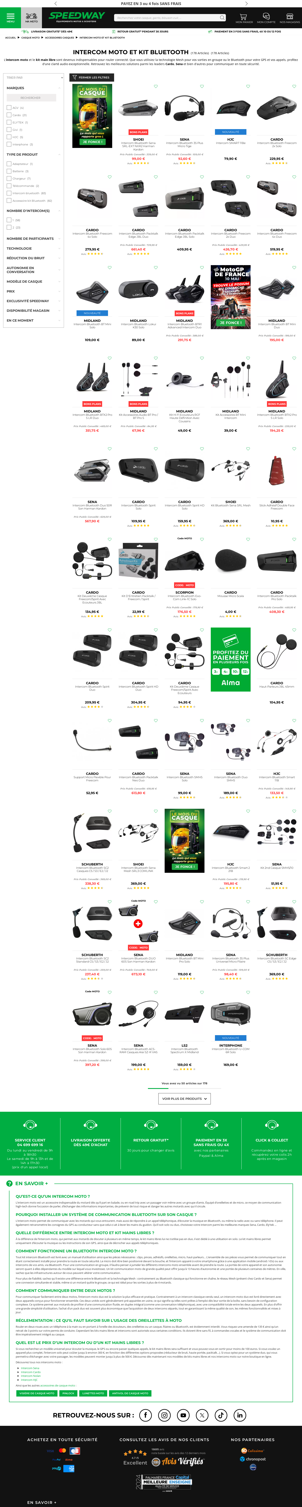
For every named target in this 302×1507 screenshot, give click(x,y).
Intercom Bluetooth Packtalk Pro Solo (277, 598)
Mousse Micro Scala (230, 596)
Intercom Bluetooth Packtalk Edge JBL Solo (184, 236)
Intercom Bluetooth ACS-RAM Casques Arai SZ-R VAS (139, 1051)
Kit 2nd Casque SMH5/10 (276, 868)
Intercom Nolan (31, 1377)
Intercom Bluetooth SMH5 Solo (184, 780)
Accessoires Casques (59, 37)
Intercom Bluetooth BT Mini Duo (277, 326)
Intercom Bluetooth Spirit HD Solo (184, 508)
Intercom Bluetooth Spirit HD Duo (138, 689)
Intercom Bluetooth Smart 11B (277, 780)
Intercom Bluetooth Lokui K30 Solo (138, 326)
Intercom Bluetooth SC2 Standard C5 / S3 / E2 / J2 (92, 961)
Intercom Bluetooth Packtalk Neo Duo (138, 780)
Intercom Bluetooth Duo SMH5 (230, 780)
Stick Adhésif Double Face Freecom (276, 508)
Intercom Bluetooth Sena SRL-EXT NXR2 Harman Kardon (138, 147)
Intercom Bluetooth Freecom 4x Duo (277, 236)
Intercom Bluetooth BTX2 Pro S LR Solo (277, 417)
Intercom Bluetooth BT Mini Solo (92, 326)
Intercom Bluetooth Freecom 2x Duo (231, 236)
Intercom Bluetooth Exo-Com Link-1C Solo (184, 598)
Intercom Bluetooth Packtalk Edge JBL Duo (138, 236)
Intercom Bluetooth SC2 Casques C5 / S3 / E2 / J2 (92, 870)
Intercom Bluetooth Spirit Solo (138, 508)
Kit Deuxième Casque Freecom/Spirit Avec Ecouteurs (184, 691)
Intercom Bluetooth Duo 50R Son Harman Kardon (92, 508)
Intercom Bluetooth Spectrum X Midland (185, 1051)
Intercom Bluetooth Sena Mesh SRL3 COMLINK (138, 870)
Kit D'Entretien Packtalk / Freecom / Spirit (138, 598)
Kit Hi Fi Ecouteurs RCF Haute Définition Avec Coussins (184, 419)
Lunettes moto (93, 1394)
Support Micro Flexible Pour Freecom (92, 780)
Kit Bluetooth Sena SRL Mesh (231, 506)
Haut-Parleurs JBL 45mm (276, 687)
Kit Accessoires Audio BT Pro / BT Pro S (138, 417)
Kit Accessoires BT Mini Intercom (231, 417)
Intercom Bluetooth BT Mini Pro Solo (184, 961)
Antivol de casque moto (130, 1394)
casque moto (30, 37)
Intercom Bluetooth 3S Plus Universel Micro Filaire (230, 961)
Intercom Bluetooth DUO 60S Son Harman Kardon (138, 961)
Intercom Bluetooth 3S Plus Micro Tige (184, 145)
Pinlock (68, 1394)
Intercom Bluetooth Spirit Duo (92, 689)
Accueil (10, 37)
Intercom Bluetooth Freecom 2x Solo (277, 145)
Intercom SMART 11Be (231, 143)
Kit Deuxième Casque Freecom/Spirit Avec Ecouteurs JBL (92, 600)
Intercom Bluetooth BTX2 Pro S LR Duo (92, 417)
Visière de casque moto (37, 1394)
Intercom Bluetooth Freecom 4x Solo (92, 236)
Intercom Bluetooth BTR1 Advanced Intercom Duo (185, 326)
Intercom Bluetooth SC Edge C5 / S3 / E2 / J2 (276, 961)
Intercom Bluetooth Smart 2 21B (231, 870)
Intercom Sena (30, 1369)
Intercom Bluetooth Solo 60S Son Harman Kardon (92, 1051)
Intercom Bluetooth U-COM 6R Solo (231, 1051)
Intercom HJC (29, 1380)
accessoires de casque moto (57, 1386)
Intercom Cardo (31, 1373)
